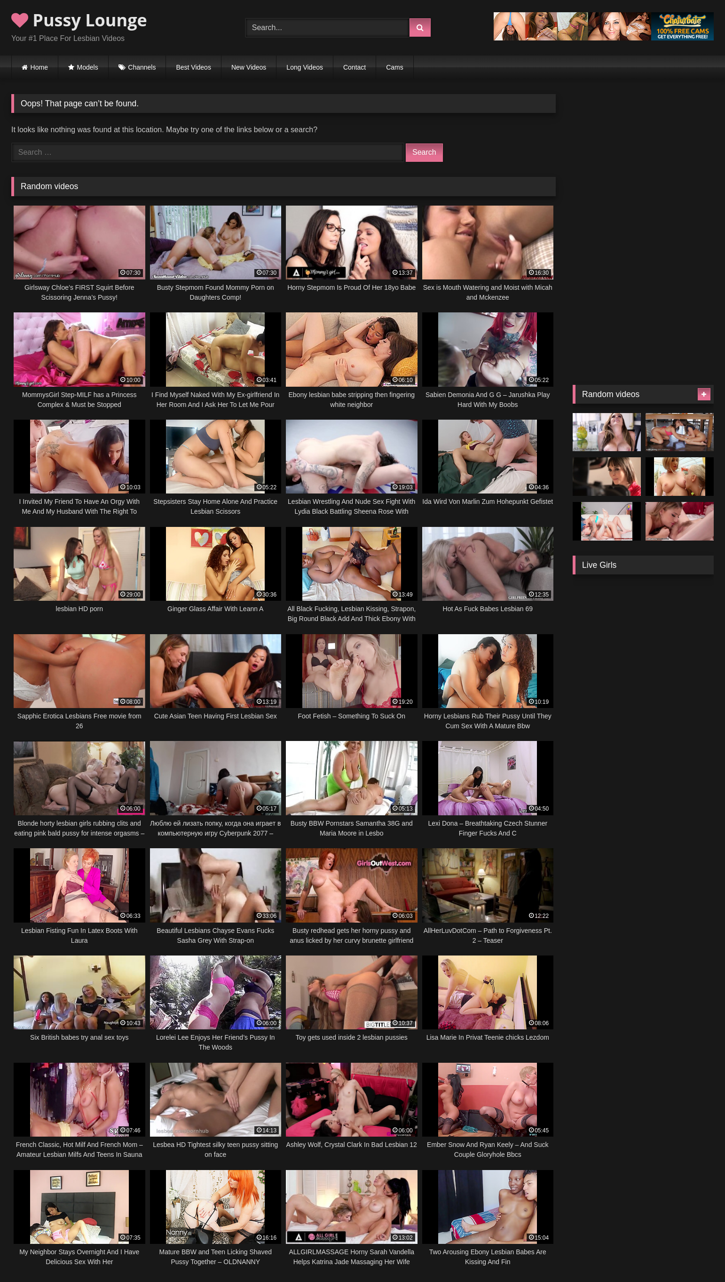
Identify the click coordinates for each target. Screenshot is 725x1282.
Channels (142, 67)
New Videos (248, 67)
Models (87, 67)
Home (39, 67)
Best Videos (193, 67)
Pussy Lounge (79, 20)
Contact (354, 67)
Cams (394, 67)
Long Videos (304, 67)
